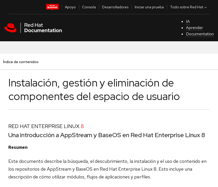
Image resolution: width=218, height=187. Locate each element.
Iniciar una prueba (149, 7)
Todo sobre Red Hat (189, 7)
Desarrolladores (115, 7)
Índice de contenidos (21, 61)
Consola (89, 7)
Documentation (200, 34)
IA (188, 21)
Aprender (194, 27)
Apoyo (70, 7)
